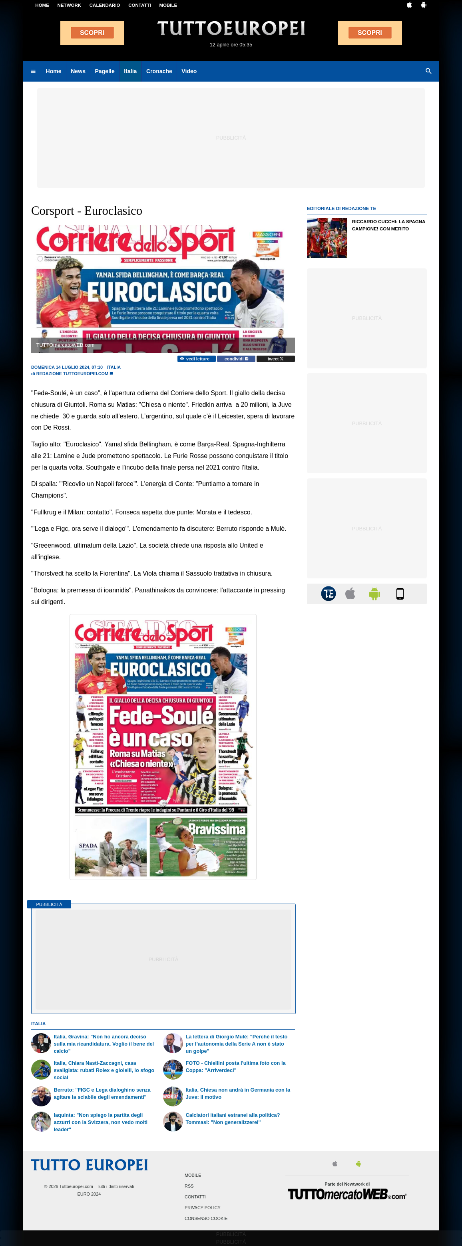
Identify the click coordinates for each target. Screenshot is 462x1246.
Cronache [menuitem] (159, 71)
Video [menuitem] (189, 71)
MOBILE (168, 5)
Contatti (195, 1196)
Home (42, 5)
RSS (189, 1186)
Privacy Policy (203, 1208)
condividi (236, 358)
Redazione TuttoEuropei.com (72, 373)
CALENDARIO (105, 5)
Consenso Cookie (206, 1218)
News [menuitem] (78, 71)
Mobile (193, 1175)
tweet (276, 358)
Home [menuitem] (54, 71)
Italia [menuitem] (130, 71)
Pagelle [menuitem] (104, 71)
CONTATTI (139, 5)
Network (70, 5)
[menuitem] (33, 72)
